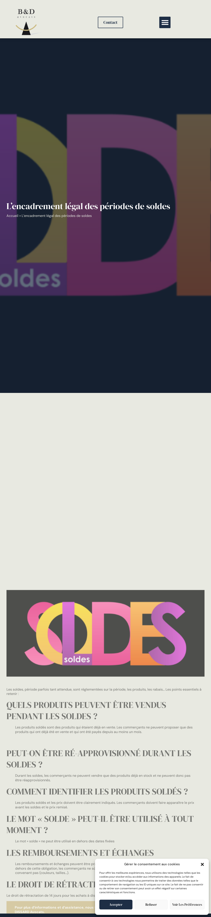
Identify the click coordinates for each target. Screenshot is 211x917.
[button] (202, 864)
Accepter (115, 904)
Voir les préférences (187, 904)
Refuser (151, 904)
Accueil (12, 215)
